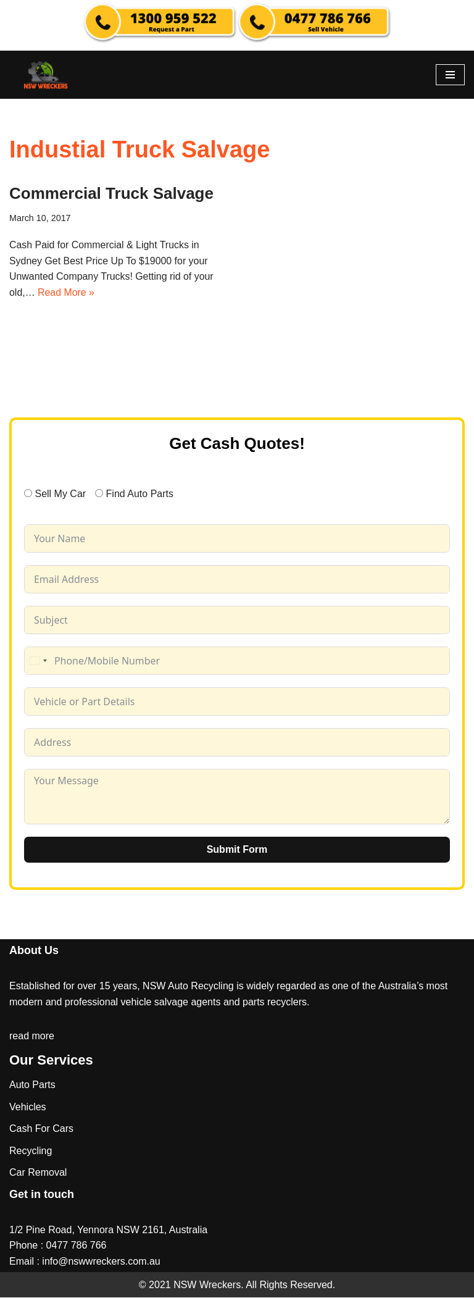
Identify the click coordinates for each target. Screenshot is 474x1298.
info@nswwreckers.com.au (101, 1262)
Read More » (66, 293)
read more (31, 1036)
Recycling (30, 1151)
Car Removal (38, 1173)
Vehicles (27, 1107)
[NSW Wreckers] (46, 74)
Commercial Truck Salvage (111, 193)
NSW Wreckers (206, 1284)
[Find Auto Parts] (99, 494)
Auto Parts (32, 1085)
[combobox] (38, 661)
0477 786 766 (76, 1246)
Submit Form (237, 850)
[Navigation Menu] (450, 74)
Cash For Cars (41, 1129)
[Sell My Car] (28, 494)
